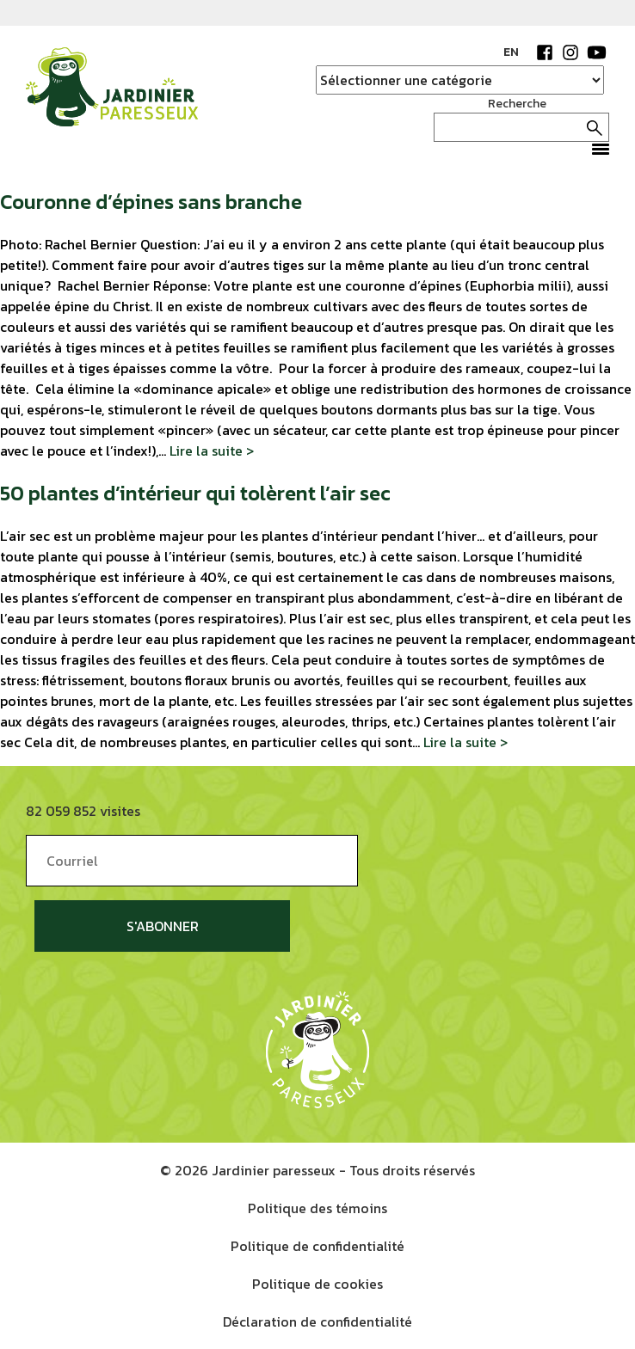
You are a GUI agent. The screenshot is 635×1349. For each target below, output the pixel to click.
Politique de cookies (317, 1283)
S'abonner (162, 926)
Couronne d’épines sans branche (151, 202)
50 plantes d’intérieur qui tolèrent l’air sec (195, 493)
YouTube (596, 52)
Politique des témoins (317, 1208)
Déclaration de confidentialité (317, 1321)
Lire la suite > (212, 450)
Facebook (545, 52)
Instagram (570, 52)
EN (511, 52)
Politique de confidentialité (317, 1246)
